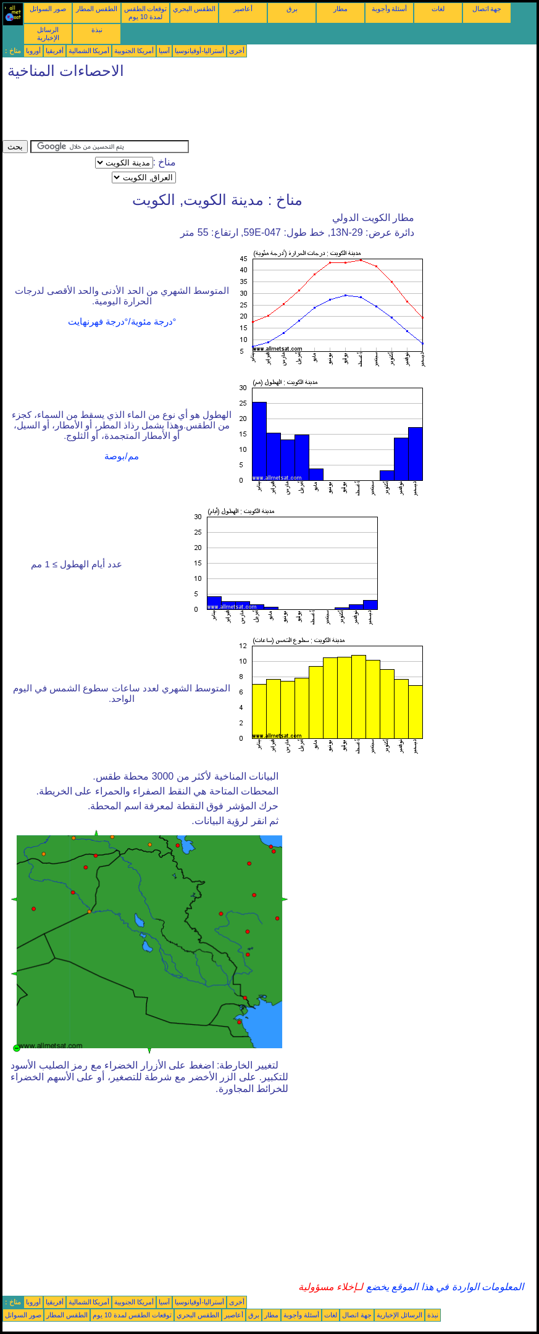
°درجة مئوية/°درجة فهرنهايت (122, 322)
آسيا (164, 50)
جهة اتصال (487, 8)
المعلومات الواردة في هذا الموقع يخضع (443, 1287)
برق (292, 8)
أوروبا (33, 50)
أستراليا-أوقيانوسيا (199, 50)
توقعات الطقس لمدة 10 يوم (145, 12)
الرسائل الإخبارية (48, 33)
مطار (340, 8)
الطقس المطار (96, 8)
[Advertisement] (227, 112)
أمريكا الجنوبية (134, 50)
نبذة (96, 29)
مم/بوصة (121, 456)
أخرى (236, 50)
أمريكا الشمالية (89, 50)
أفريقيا (55, 50)
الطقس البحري (194, 8)
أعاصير (243, 8)
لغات (438, 8)
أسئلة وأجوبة (389, 8)
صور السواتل (48, 8)
